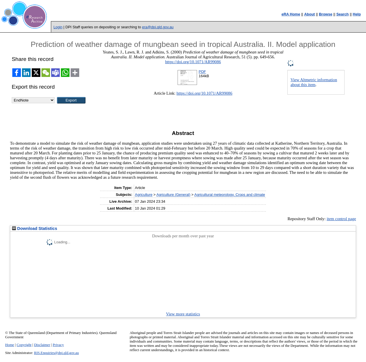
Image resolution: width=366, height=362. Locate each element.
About (309, 14)
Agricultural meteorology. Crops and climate (229, 194)
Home (9, 345)
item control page (341, 218)
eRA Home (290, 14)
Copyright (24, 345)
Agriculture (143, 194)
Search (342, 14)
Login (57, 27)
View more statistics (183, 314)
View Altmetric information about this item (314, 82)
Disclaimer (42, 345)
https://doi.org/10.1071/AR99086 (193, 61)
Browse (325, 14)
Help (357, 14)
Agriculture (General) (173, 194)
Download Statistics (34, 228)
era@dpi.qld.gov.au (158, 27)
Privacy (58, 345)
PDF (202, 71)
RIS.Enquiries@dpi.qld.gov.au (56, 353)
